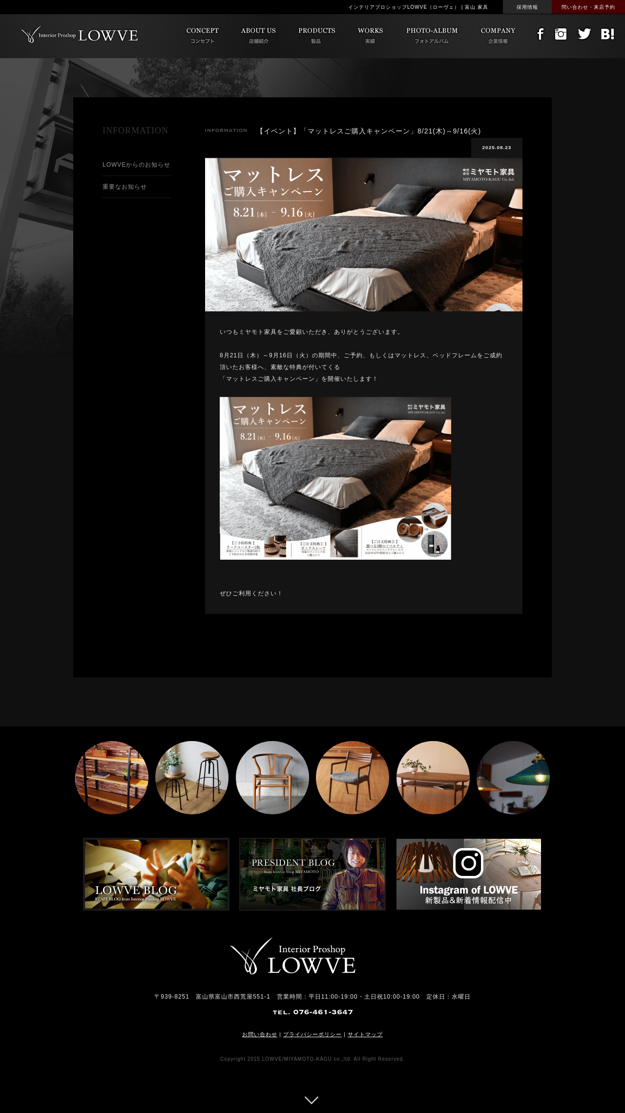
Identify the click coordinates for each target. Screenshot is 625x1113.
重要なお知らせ (125, 186)
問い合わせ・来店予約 (588, 7)
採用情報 (527, 7)
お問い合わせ (259, 1034)
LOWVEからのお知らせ (136, 164)
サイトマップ (365, 1034)
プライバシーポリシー (312, 1034)
